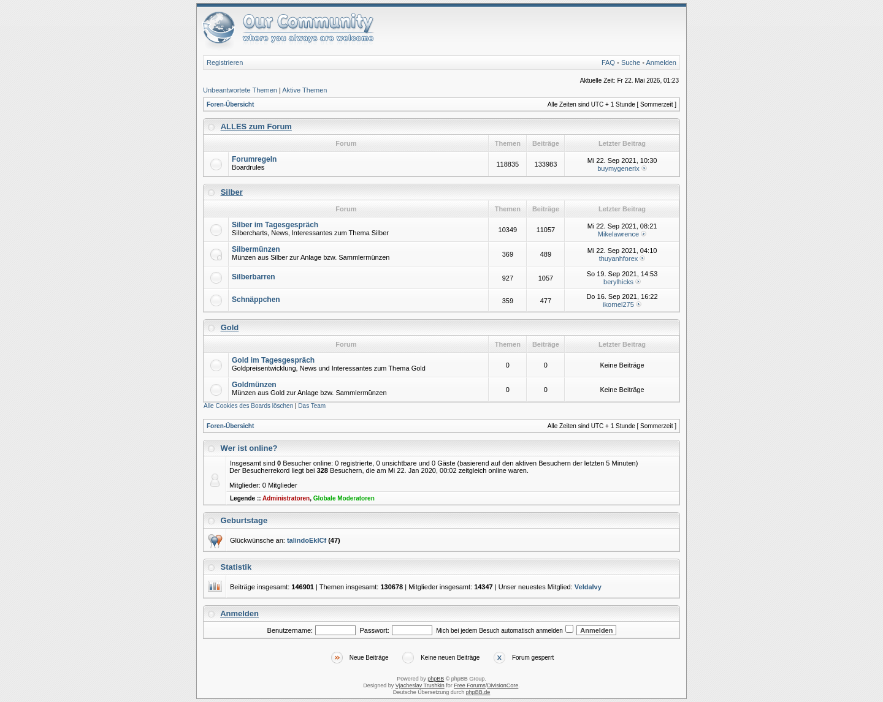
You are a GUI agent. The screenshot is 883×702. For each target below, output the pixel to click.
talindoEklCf (306, 540)
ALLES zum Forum (256, 126)
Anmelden (661, 62)
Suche (630, 62)
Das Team (312, 405)
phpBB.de (478, 692)
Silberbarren (253, 277)
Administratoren (286, 498)
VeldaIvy (588, 587)
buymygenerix (618, 168)
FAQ (608, 62)
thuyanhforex (618, 258)
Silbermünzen (256, 249)
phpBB (435, 679)
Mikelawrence (618, 234)
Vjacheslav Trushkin (420, 685)
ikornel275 (618, 304)
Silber (232, 192)
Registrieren (225, 62)
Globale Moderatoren (344, 498)
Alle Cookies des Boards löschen (248, 405)
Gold (230, 327)
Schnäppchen (256, 299)
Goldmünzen (254, 384)
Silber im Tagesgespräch (275, 225)
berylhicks (618, 281)
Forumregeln (254, 159)
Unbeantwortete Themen (240, 90)
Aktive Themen (304, 90)
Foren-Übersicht (230, 104)
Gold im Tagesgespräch (273, 360)
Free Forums (470, 685)
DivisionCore (502, 685)
